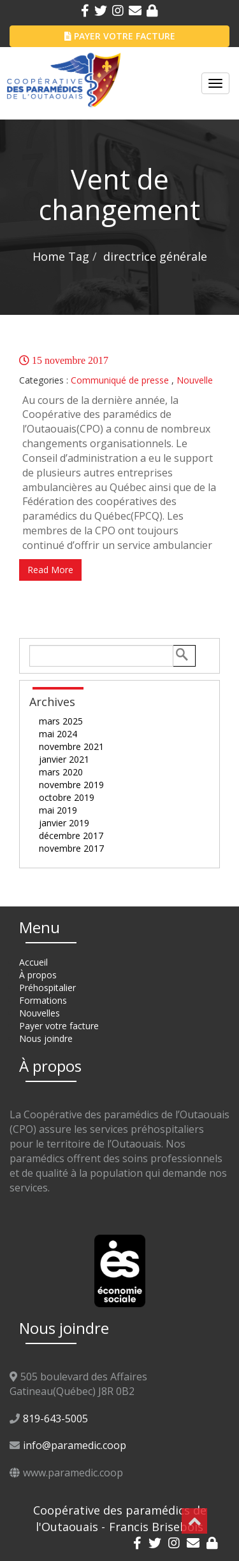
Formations (43, 1000)
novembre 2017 (71, 848)
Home (49, 256)
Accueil (33, 962)
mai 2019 (58, 810)
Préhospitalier (47, 988)
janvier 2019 (64, 823)
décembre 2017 (71, 835)
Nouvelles (39, 1013)
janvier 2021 (64, 759)
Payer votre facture (59, 1026)
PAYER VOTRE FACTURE (119, 36)
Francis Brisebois (156, 1526)
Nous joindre (46, 1038)
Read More (50, 570)
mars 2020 (61, 772)
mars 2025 (61, 721)
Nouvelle (195, 380)
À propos (38, 975)
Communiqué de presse (120, 380)
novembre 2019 (71, 785)
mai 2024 (58, 734)
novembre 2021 (71, 746)
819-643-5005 (55, 1419)
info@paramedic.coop (74, 1445)
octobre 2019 (66, 797)
